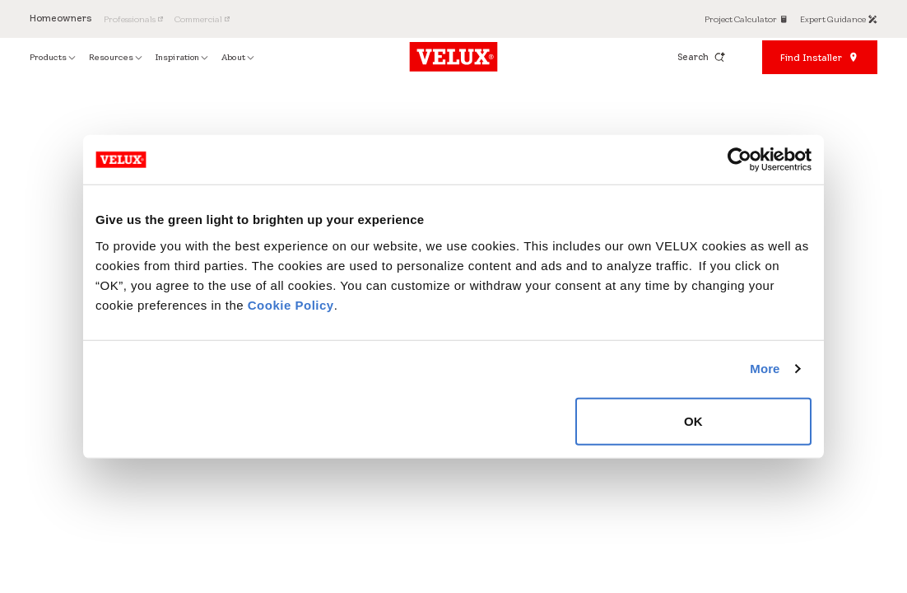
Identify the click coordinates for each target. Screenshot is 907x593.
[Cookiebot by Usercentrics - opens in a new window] (739, 159)
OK (693, 420)
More (764, 369)
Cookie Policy (291, 304)
